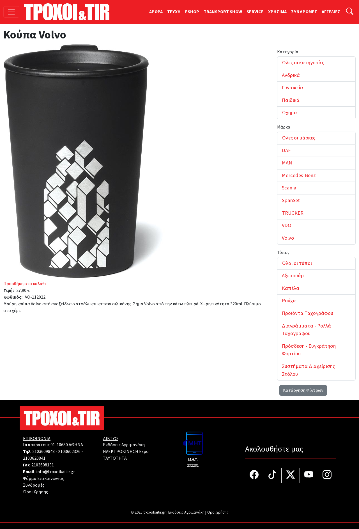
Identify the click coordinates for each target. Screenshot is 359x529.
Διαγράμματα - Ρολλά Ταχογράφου (306, 329)
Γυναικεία (292, 87)
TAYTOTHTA (115, 458)
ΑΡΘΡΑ (156, 12)
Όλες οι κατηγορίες (303, 62)
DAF (286, 150)
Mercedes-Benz (299, 175)
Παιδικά (291, 100)
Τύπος (283, 252)
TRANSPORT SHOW (223, 12)
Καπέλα (290, 288)
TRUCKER (292, 213)
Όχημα (289, 112)
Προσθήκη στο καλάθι (24, 284)
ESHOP (192, 12)
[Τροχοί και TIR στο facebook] (254, 475)
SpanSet (291, 200)
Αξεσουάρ (293, 275)
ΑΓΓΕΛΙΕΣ (331, 12)
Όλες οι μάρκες (298, 137)
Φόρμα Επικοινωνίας (43, 478)
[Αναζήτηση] (350, 12)
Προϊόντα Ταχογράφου (307, 313)
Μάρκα (283, 127)
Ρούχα (289, 300)
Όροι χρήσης (218, 512)
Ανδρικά (291, 75)
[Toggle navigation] (11, 12)
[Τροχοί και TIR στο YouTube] (309, 475)
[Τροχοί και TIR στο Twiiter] (291, 475)
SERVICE (255, 12)
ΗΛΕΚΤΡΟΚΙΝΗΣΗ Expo (126, 451)
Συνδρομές (33, 485)
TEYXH (174, 12)
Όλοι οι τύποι (297, 263)
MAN (287, 162)
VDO (286, 225)
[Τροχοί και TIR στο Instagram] (327, 475)
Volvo (288, 238)
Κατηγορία (287, 52)
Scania (289, 187)
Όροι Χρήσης (35, 492)
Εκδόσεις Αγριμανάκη (124, 445)
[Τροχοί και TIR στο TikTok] (272, 475)
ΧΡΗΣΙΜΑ (277, 12)
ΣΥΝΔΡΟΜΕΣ (304, 12)
